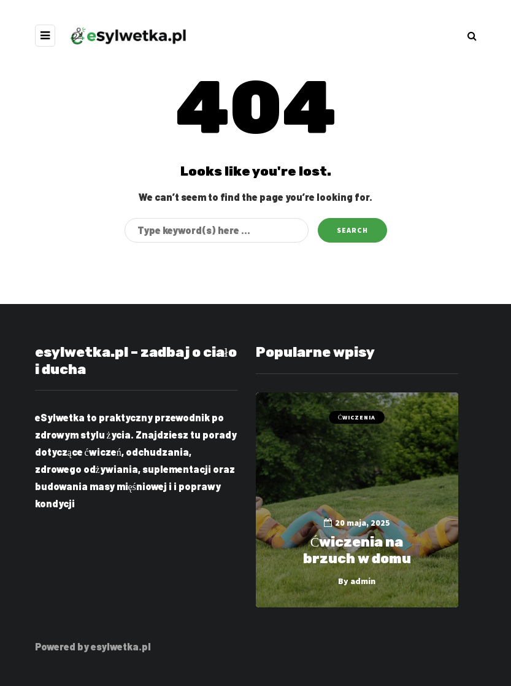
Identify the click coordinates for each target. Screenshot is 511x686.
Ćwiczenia (357, 417)
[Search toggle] (472, 35)
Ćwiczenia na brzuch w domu (357, 550)
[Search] (217, 230)
